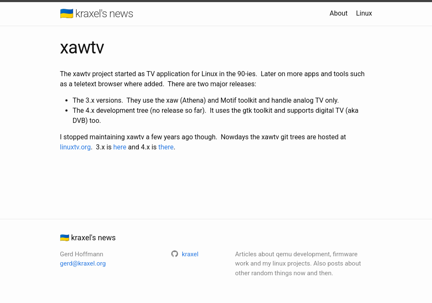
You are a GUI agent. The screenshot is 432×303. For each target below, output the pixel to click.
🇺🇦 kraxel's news (96, 13)
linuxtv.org (75, 147)
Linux (364, 13)
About (338, 13)
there (165, 147)
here (120, 147)
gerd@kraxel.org (83, 263)
